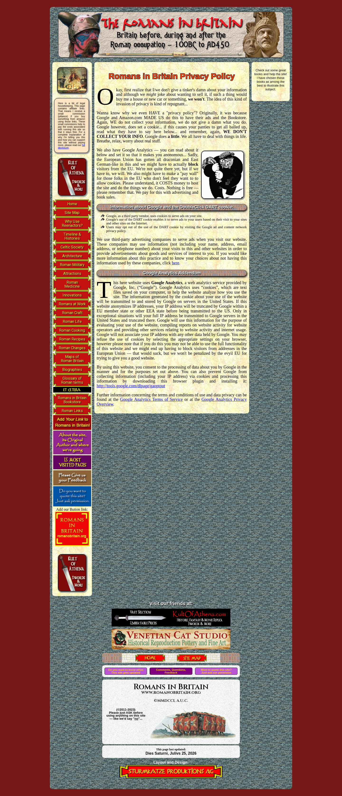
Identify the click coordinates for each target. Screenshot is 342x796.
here (175, 263)
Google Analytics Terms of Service (151, 399)
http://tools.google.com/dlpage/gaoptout (131, 385)
